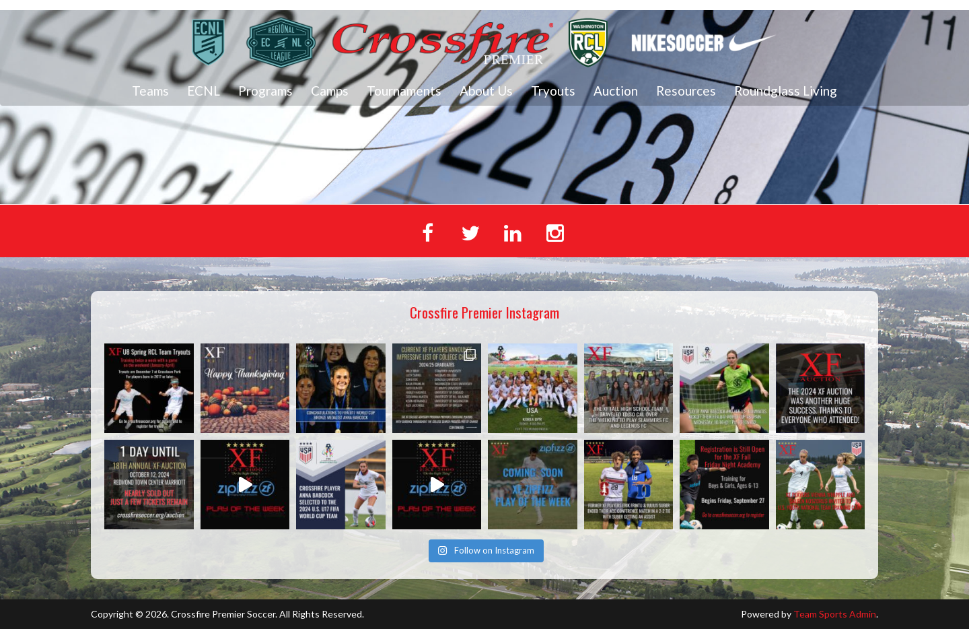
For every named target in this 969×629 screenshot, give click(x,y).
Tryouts (553, 90)
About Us (486, 90)
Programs (265, 90)
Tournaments (404, 90)
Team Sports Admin (834, 614)
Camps (330, 90)
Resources (686, 90)
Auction (616, 90)
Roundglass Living (785, 90)
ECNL (203, 90)
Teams (150, 90)
